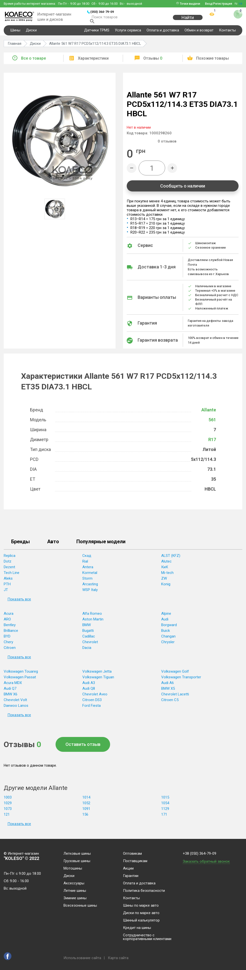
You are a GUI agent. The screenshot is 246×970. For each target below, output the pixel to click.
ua (240, 3)
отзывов (167, 144)
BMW (86, 628)
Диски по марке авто (141, 913)
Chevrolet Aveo (94, 697)
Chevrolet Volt (15, 703)
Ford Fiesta (91, 708)
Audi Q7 (10, 691)
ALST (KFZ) (170, 558)
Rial (85, 564)
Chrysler (168, 645)
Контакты (227, 33)
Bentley (10, 628)
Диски (31, 33)
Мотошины (72, 869)
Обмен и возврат (199, 33)
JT (6, 593)
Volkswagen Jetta (97, 674)
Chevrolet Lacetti (175, 697)
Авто (53, 544)
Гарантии (130, 876)
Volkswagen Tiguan (98, 680)
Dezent (9, 570)
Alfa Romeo (92, 616)
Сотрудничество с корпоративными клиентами (147, 937)
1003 (8, 800)
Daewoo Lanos (16, 708)
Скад (86, 558)
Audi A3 (88, 686)
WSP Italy (90, 593)
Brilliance (11, 633)
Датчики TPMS (96, 33)
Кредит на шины (137, 928)
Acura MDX (13, 686)
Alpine (166, 616)
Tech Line (11, 575)
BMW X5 (168, 691)
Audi (164, 622)
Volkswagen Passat (20, 680)
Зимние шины (75, 898)
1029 (8, 806)
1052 (86, 806)
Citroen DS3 (92, 703)
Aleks (8, 581)
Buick (165, 633)
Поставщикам (135, 861)
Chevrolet (90, 645)
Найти (188, 20)
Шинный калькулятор (141, 921)
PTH (7, 587)
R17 (212, 442)
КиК (164, 570)
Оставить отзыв (82, 747)
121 (7, 817)
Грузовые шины (76, 861)
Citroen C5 (170, 703)
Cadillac (88, 639)
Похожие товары (212, 61)
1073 (8, 811)
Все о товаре (33, 61)
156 (85, 817)
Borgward (169, 628)
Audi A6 (167, 686)
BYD (7, 639)
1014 (86, 800)
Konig (165, 587)
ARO (7, 622)
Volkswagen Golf (175, 674)
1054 (165, 806)
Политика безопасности (144, 891)
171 (164, 817)
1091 (86, 811)
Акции (128, 869)
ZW (164, 581)
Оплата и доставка (163, 33)
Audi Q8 (88, 691)
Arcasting (90, 587)
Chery (8, 645)
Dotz (7, 564)
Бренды (20, 544)
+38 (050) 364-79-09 (199, 853)
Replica (9, 558)
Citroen (10, 650)
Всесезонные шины (80, 906)
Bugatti (88, 633)
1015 (165, 800)
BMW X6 (10, 697)
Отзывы (152, 61)
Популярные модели (100, 544)
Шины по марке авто (141, 906)
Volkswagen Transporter (181, 680)
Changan (168, 639)
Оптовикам (132, 854)
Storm (87, 581)
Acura (8, 616)
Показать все (19, 602)
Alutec (166, 564)
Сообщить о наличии (182, 188)
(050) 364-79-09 (102, 12)
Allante (208, 412)
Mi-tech (167, 575)
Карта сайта (118, 958)
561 (212, 422)
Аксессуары (73, 883)
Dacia (86, 650)
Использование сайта (82, 958)
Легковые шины (77, 854)
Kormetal (89, 575)
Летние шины (74, 891)
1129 (165, 811)
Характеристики (93, 61)
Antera (87, 570)
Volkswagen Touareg (21, 674)
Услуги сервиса (128, 33)
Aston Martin (92, 622)
